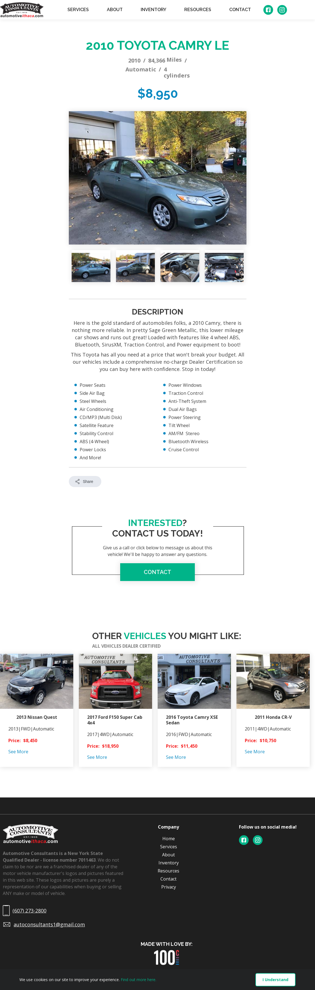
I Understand (275, 979)
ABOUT (115, 9)
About (168, 855)
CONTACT (240, 9)
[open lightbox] (157, 178)
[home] (22, 9)
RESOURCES (197, 9)
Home (168, 839)
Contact (168, 879)
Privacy (168, 887)
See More (18, 751)
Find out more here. (138, 979)
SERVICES (78, 9)
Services (168, 847)
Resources (168, 871)
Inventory (168, 863)
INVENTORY (153, 9)
